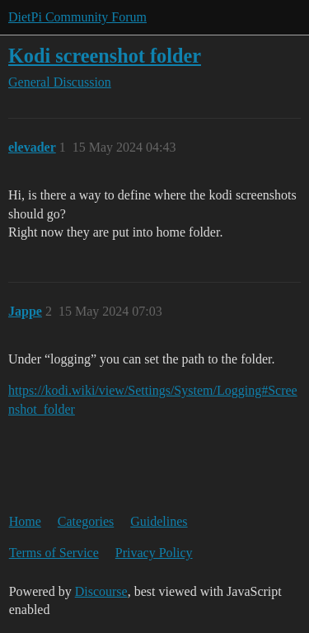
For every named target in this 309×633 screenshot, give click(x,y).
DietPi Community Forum (77, 17)
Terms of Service (54, 553)
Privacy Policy (154, 553)
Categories (86, 521)
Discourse (101, 591)
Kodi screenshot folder (104, 56)
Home (25, 521)
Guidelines (158, 521)
